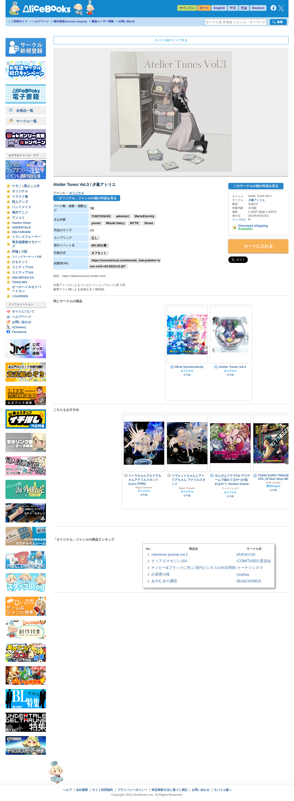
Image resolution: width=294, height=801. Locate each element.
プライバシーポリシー (132, 790)
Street (148, 223)
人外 (36, 186)
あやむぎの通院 (164, 581)
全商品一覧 (21, 110)
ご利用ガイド (19, 21)
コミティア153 (22, 272)
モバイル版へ (223, 790)
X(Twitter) (19, 327)
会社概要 (82, 790)
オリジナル (20, 191)
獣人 (27, 186)
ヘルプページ (40, 21)
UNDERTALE (21, 227)
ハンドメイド (21, 207)
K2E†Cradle (273, 482)
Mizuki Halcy (115, 223)
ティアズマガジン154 (169, 561)
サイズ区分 (239, 219)
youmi (96, 223)
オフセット (98, 253)
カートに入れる (258, 246)
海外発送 (70, 21)
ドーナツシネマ (230, 488)
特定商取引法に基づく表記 (169, 790)
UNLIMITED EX (23, 277)
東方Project (273, 486)
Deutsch (258, 8)
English (219, 8)
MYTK (134, 223)
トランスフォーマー (26, 237)
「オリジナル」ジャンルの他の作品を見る (86, 198)
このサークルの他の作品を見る (255, 186)
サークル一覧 (23, 121)
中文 (233, 8)
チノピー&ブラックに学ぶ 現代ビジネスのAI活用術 (193, 567)
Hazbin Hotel (21, 223)
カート (204, 8)
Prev (129, 461)
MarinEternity (144, 216)
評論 (15, 251)
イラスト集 (20, 196)
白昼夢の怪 (160, 574)
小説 (24, 251)
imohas (243, 574)
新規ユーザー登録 (103, 21)
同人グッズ (20, 202)
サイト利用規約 (102, 790)
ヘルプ (67, 790)
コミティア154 (22, 267)
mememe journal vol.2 (169, 554)
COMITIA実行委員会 (254, 561)
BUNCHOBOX (249, 581)
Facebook (19, 332)
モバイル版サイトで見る (171, 40)
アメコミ (18, 217)
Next (287, 461)
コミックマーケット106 (26, 256)
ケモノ (17, 186)
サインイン (187, 8)
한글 (244, 8)
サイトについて (23, 311)
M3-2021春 (99, 245)
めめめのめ (246, 554)
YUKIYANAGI (100, 216)
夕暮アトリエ (256, 200)
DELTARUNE (21, 232)
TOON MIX (19, 282)
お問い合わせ (126, 21)
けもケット (20, 262)
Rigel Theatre (144, 487)
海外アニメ (20, 212)
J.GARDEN (20, 296)
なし (94, 237)
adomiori (122, 216)
